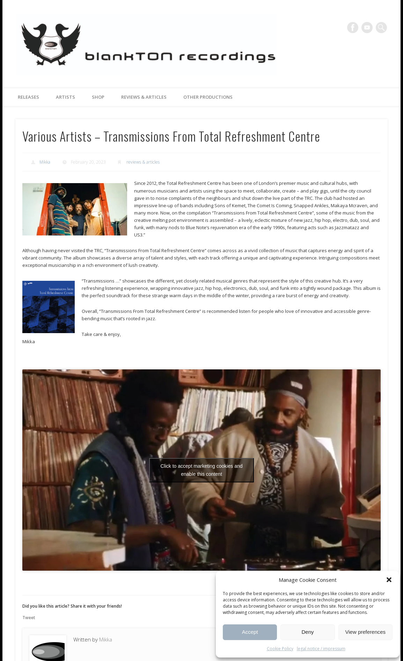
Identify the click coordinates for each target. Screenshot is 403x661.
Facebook (352, 27)
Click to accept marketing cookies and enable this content (202, 470)
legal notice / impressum (321, 649)
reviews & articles (144, 97)
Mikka (44, 162)
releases (28, 97)
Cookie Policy (280, 649)
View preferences (365, 632)
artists (65, 97)
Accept (250, 632)
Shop (98, 97)
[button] (389, 579)
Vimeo (367, 27)
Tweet (28, 618)
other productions (208, 97)
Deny (307, 632)
